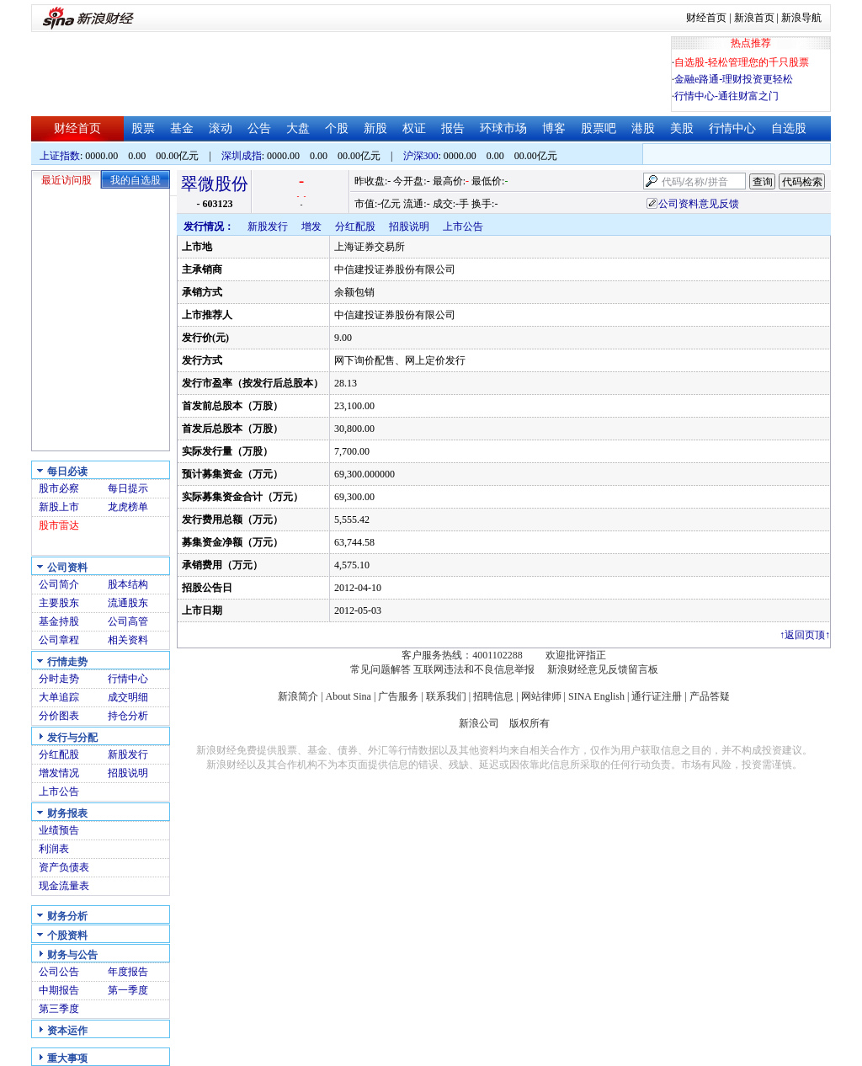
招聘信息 (493, 696)
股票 (143, 128)
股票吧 (598, 128)
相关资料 (128, 640)
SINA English (596, 696)
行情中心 (732, 128)
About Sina (348, 696)
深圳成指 (241, 156)
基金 (182, 128)
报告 (453, 128)
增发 (311, 226)
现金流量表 (64, 886)
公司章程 (59, 640)
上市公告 (59, 791)
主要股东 (59, 603)
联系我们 (446, 696)
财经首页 (706, 18)
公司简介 (59, 584)
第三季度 (59, 1009)
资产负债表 (64, 867)
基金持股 (59, 621)
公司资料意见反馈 (698, 204)
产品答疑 (709, 696)
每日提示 (128, 488)
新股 (375, 128)
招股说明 (128, 773)
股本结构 (128, 584)
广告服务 (398, 696)
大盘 (298, 128)
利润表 (54, 849)
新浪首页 (754, 18)
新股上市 (59, 507)
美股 (682, 128)
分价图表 (59, 716)
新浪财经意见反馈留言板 (602, 669)
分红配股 (59, 754)
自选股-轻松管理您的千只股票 (741, 62)
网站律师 (541, 696)
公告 (259, 128)
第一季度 (128, 990)
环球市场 (503, 128)
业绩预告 (59, 830)
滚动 (220, 128)
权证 (414, 128)
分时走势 (59, 679)
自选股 (788, 128)
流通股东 (128, 603)
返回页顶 (805, 635)
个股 (337, 128)
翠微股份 (214, 183)
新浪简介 (298, 696)
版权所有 (529, 723)
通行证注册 (656, 696)
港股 (643, 128)
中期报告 (59, 990)
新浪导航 (801, 18)
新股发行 (128, 754)
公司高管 (128, 621)
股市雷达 (59, 525)
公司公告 (59, 972)
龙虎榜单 (128, 507)
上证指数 (60, 156)
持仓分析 (128, 716)
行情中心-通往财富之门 (726, 96)
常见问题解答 (380, 669)
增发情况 (59, 773)
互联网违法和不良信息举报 (474, 669)
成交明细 (128, 697)
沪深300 (421, 156)
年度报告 (128, 972)
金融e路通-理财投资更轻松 (733, 79)
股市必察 (59, 488)
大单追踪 (59, 697)
